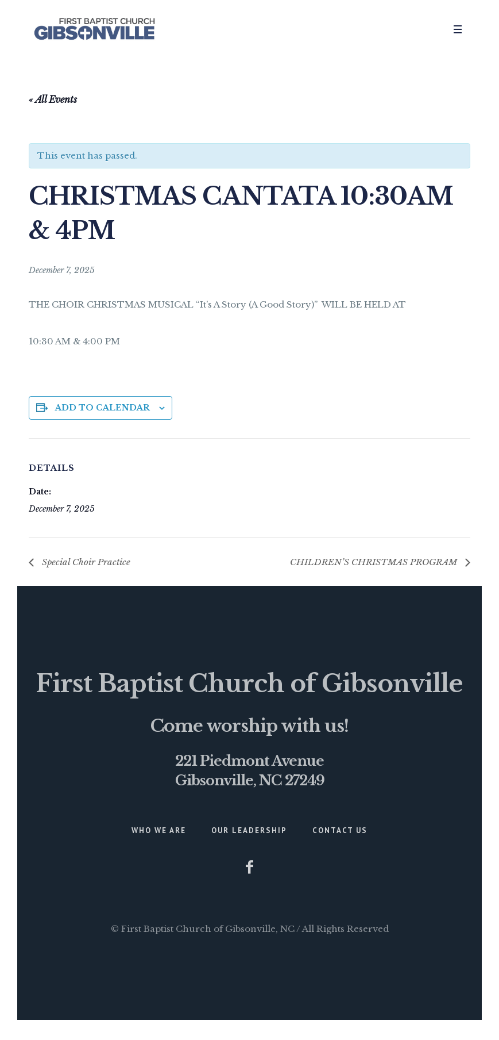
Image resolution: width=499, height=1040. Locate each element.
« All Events (53, 99)
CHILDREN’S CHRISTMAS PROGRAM (374, 562)
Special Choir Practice (85, 562)
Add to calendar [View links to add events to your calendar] (102, 407)
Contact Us (340, 830)
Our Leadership (249, 830)
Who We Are (158, 830)
